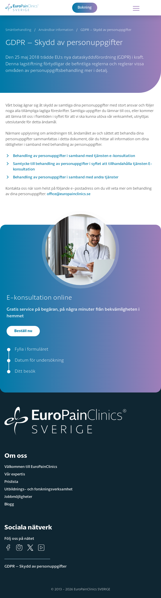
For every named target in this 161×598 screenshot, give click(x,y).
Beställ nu (23, 331)
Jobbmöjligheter (18, 497)
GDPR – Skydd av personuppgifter (35, 566)
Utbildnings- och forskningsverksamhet (38, 489)
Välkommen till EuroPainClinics (30, 467)
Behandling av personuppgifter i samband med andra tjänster (65, 177)
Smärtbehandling (18, 30)
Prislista (11, 482)
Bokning (85, 7)
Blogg (9, 504)
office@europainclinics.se (68, 194)
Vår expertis (14, 474)
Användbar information (55, 30)
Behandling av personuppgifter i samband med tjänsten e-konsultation (74, 156)
